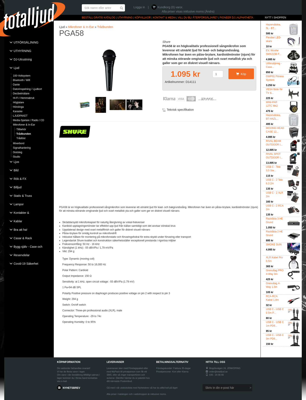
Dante (16, 84)
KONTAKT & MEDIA (164, 17)
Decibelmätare (21, 93)
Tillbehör (21, 129)
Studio (16, 156)
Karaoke (18, 111)
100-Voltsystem (21, 75)
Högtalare (18, 102)
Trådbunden (23, 133)
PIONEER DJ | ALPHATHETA (236, 17)
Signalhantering (22, 147)
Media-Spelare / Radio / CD (28, 120)
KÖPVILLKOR (143, 17)
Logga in (139, 7)
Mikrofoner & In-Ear (24, 124)
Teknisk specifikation (180, 109)
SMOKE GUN (274, 244)
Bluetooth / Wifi (21, 80)
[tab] (29, 43)
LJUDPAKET (20, 115)
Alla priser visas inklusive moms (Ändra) (188, 11)
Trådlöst (21, 138)
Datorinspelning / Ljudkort (27, 89)
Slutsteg (17, 152)
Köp (241, 74)
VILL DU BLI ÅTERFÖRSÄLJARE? (198, 17)
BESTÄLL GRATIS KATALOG (98, 17)
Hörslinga (18, 106)
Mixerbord (18, 143)
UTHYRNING (124, 17)
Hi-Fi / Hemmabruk (23, 98)
